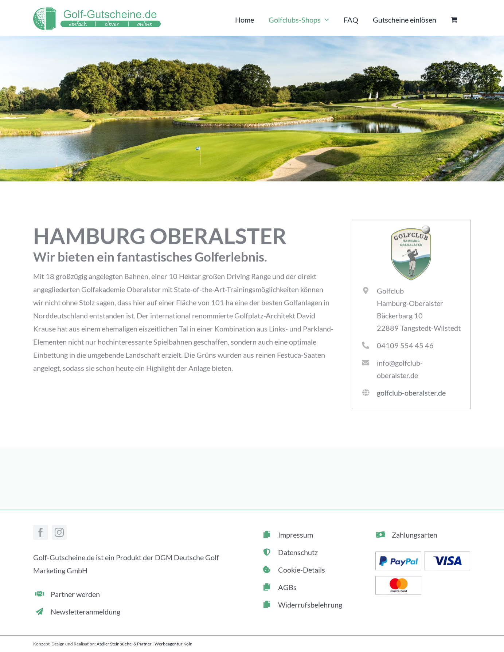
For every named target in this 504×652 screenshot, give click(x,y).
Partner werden (75, 594)
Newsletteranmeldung (85, 611)
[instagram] (59, 532)
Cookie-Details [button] (301, 569)
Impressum (295, 534)
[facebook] (40, 532)
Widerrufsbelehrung (310, 604)
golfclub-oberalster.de (411, 393)
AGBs (287, 587)
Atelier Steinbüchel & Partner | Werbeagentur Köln (144, 644)
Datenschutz (298, 552)
